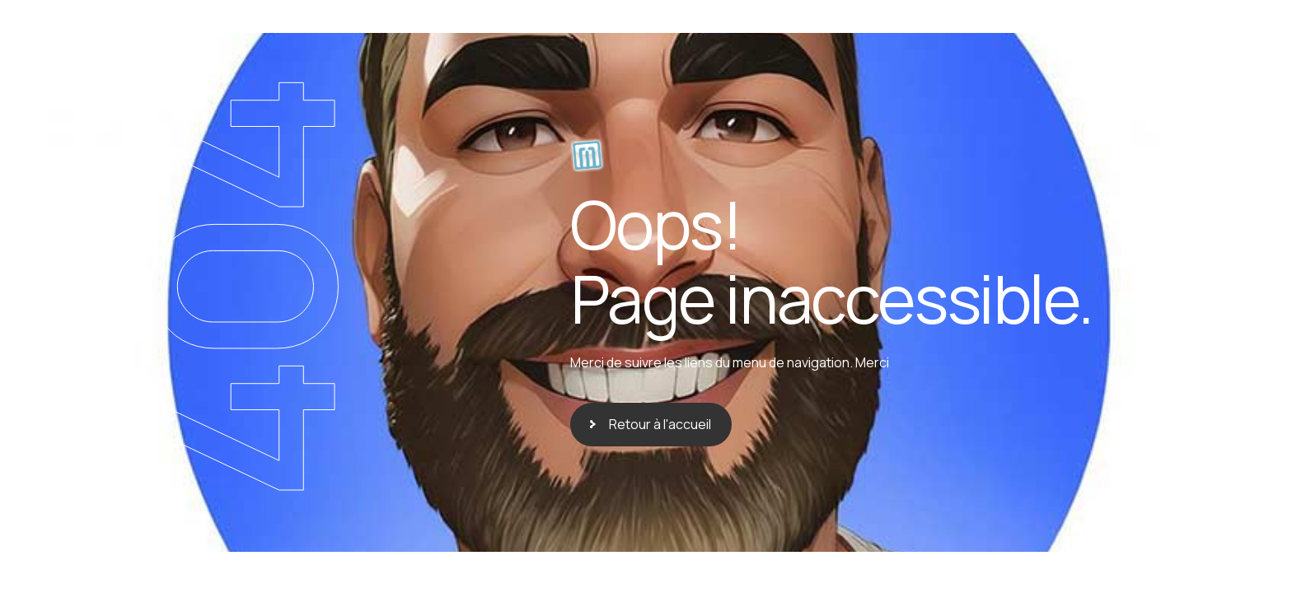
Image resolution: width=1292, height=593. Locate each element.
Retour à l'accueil (660, 424)
